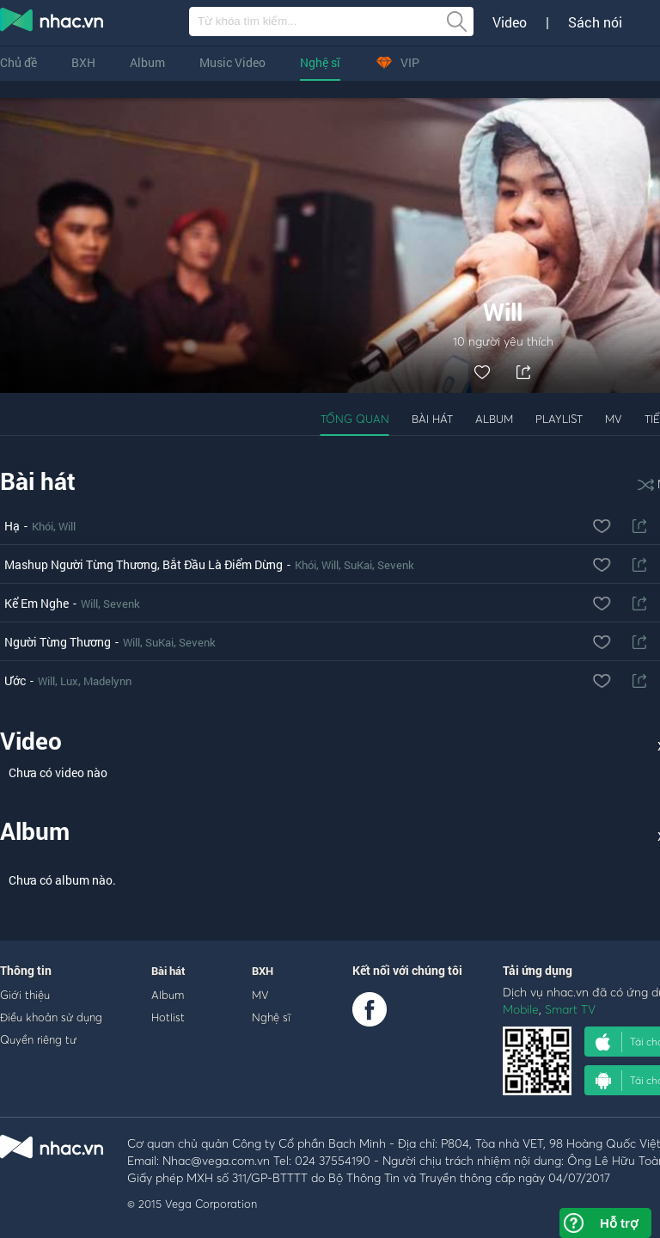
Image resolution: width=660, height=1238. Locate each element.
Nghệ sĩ (320, 62)
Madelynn (107, 681)
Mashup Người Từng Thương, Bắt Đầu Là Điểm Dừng (143, 564)
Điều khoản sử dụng (51, 1017)
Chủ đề (18, 62)
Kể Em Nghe (36, 603)
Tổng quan (355, 419)
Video (509, 22)
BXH (83, 62)
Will (67, 526)
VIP (397, 62)
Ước (15, 680)
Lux (69, 681)
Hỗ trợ (619, 1223)
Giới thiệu (25, 995)
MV (613, 419)
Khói (42, 526)
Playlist (559, 419)
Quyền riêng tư (38, 1039)
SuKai (358, 565)
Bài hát (432, 419)
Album (147, 62)
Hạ (12, 526)
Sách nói (595, 22)
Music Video (232, 62)
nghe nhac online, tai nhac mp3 (52, 23)
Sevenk (395, 565)
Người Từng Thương (57, 642)
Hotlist (168, 1017)
